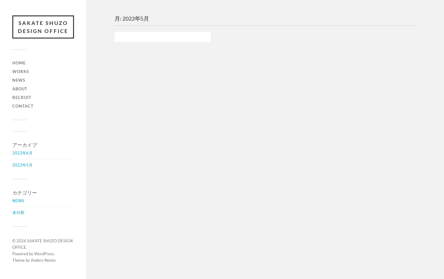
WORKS (20, 71)
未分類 (18, 212)
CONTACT (23, 106)
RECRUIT (21, 97)
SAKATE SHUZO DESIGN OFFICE (43, 27)
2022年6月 (22, 152)
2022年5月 (22, 164)
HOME (19, 62)
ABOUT (19, 88)
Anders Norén (43, 260)
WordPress (44, 253)
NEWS (18, 80)
